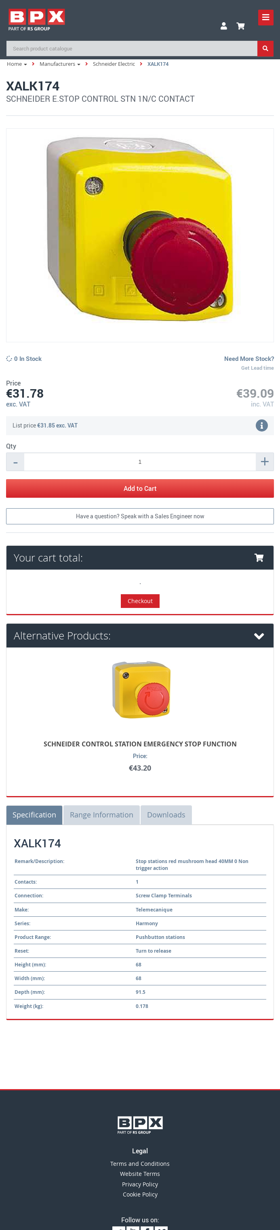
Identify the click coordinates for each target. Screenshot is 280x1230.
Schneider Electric (114, 63)
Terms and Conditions (140, 1163)
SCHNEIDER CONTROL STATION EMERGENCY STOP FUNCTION (140, 744)
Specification (34, 814)
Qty (11, 446)
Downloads (166, 814)
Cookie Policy (140, 1194)
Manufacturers (60, 63)
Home (17, 63)
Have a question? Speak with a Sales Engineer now (140, 516)
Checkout (140, 601)
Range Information (101, 814)
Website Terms (140, 1174)
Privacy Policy (140, 1184)
